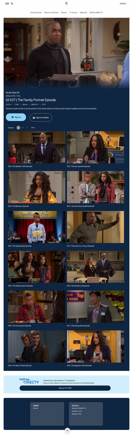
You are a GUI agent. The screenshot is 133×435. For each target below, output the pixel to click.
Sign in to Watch (41, 117)
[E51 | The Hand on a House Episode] (95, 227)
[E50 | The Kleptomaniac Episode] (36, 267)
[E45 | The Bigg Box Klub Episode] (95, 346)
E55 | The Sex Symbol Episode (78, 166)
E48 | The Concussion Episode (19, 325)
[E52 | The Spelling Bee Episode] (36, 227)
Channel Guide (35, 12)
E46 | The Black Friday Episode (19, 365)
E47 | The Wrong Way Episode (78, 325)
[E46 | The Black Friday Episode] (36, 346)
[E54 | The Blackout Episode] (36, 187)
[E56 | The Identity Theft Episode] (36, 147)
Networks (83, 12)
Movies (64, 12)
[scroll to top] (67, 430)
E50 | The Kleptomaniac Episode (20, 286)
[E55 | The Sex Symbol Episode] (95, 147)
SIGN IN (123, 3)
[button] (7, 3)
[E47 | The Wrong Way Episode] (95, 307)
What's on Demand (51, 12)
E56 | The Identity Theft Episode (20, 166)
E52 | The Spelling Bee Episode (19, 246)
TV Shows (73, 12)
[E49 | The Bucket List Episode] (95, 267)
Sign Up (16, 117)
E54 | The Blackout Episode (18, 206)
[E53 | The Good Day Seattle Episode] (95, 187)
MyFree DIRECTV (96, 12)
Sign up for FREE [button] (65, 388)
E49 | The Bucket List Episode (78, 286)
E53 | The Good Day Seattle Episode (80, 206)
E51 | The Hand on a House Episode (80, 246)
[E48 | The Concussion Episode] (36, 307)
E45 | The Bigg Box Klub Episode (79, 365)
